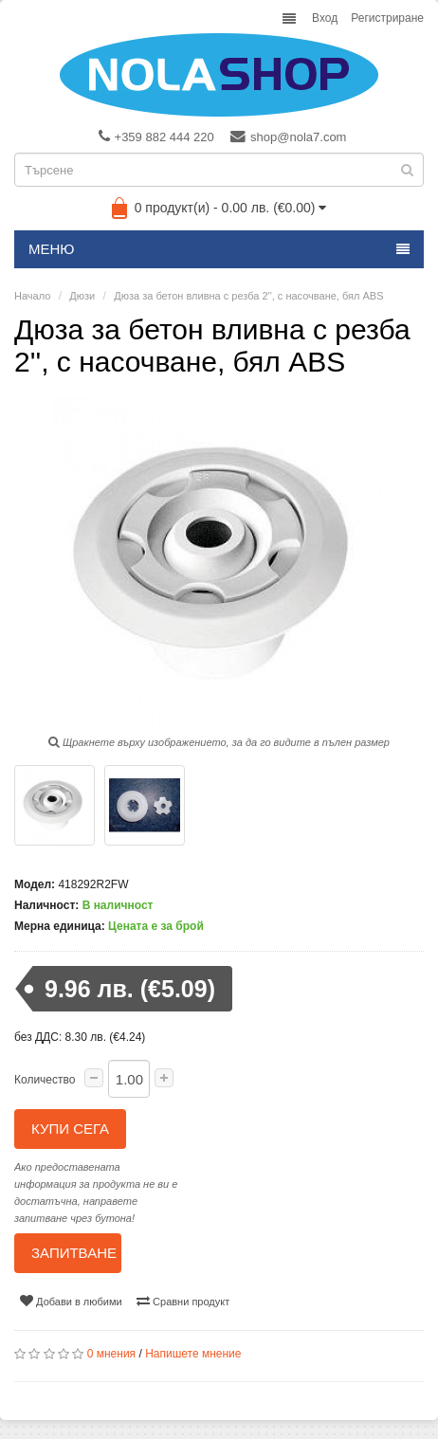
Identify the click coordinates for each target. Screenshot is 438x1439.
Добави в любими (71, 1300)
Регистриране (387, 18)
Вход (325, 18)
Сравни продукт (183, 1300)
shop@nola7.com (288, 136)
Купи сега (70, 1128)
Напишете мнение (193, 1353)
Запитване (74, 1253)
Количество (44, 1079)
